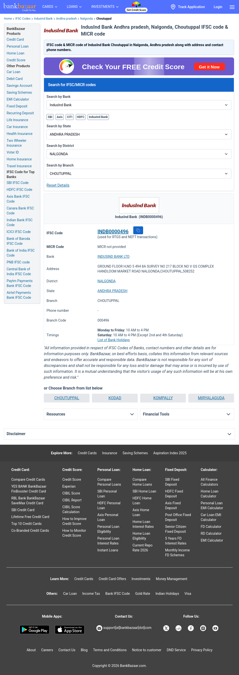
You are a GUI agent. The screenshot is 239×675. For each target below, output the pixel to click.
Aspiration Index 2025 (170, 453)
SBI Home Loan (144, 491)
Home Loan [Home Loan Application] (15, 53)
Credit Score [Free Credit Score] (16, 60)
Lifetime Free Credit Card (30, 517)
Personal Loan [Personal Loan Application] (18, 46)
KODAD (114, 398)
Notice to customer (146, 650)
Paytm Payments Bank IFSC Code (19, 283)
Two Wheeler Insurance (17, 143)
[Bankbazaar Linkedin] (179, 628)
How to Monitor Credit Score (74, 533)
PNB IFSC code (18, 262)
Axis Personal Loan (107, 517)
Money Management (171, 579)
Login (218, 7)
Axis (60, 117)
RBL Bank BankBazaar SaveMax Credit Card (28, 500)
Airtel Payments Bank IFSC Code (19, 295)
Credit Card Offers (112, 579)
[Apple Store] (70, 629)
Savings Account (19, 86)
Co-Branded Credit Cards (30, 530)
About (31, 650)
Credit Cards (87, 453)
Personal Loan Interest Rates (108, 540)
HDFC (81, 117)
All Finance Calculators (209, 482)
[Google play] (34, 629)
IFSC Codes (22, 18)
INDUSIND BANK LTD (114, 257)
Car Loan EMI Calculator (211, 517)
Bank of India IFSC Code (21, 252)
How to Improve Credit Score (74, 521)
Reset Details (57, 185)
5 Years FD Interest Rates (175, 540)
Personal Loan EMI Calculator (212, 505)
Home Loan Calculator (209, 493)
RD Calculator (211, 533)
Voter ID (13, 152)
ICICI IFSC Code (19, 232)
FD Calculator (211, 527)
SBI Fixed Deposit (172, 482)
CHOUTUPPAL (66, 398)
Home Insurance (19, 159)
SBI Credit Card (22, 510)
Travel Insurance (19, 166)
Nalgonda (86, 18)
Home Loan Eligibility (141, 536)
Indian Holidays (167, 594)
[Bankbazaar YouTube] (215, 628)
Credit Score (71, 479)
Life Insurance (17, 120)
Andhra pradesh (66, 18)
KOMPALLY (163, 398)
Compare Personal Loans (109, 482)
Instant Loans (107, 550)
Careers (47, 650)
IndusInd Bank (43, 18)
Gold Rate (142, 594)
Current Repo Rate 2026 (142, 547)
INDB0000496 (113, 231)
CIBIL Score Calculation (71, 509)
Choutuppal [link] (104, 18)
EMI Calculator (18, 99)
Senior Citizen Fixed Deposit (175, 529)
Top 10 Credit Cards (26, 524)
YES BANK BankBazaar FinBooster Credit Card (28, 488)
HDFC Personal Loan (108, 505)
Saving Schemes (19, 92)
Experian (68, 486)
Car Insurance (17, 127)
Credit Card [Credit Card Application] (15, 39)
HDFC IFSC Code (19, 190)
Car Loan (13, 72)
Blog (84, 650)
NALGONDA (107, 281)
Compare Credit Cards (28, 479)
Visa (187, 594)
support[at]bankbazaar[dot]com (123, 628)
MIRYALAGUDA (211, 398)
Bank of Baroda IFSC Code (18, 241)
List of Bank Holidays (114, 340)
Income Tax (91, 594)
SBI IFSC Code (18, 183)
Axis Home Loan (141, 512)
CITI (69, 117)
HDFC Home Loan (142, 500)
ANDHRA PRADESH (113, 291)
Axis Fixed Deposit (173, 505)
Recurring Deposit (20, 113)
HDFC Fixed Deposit (174, 493)
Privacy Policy (201, 650)
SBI (50, 117)
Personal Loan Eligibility (108, 529)
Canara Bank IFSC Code (20, 210)
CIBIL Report (71, 500)
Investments (141, 579)
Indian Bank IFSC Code (19, 222)
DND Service (176, 650)
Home (8, 18)
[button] (138, 230)
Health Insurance (19, 134)
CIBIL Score (71, 493)
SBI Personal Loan (107, 493)
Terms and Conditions (110, 650)
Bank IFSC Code (117, 594)
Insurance (109, 453)
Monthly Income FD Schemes (177, 552)
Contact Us (67, 650)
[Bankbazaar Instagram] (203, 628)
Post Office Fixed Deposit (178, 517)
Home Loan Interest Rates (143, 524)
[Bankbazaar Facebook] (191, 628)
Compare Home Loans (142, 482)
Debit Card (15, 79)
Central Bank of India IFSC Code (19, 271)
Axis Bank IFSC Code (18, 199)
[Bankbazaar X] (166, 628)
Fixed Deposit (17, 106)
